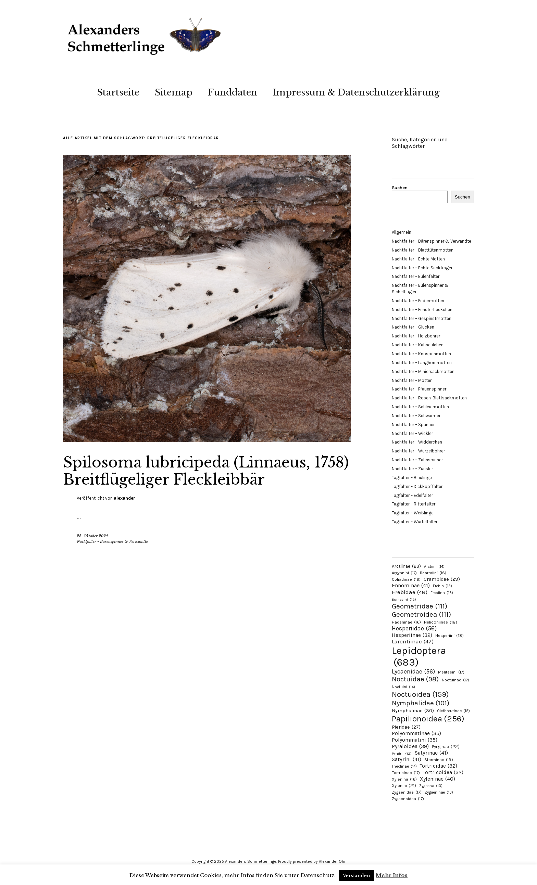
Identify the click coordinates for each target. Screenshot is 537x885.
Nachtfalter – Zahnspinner (417, 459)
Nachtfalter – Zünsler (412, 468)
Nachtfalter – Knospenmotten (421, 353)
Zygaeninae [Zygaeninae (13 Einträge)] (439, 792)
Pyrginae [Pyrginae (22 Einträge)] (446, 746)
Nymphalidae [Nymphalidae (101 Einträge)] (420, 703)
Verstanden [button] (356, 875)
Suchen (400, 187)
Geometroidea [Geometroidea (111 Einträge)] (421, 614)
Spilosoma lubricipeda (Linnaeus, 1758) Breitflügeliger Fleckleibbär (206, 470)
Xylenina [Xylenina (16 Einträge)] (404, 779)
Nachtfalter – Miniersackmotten (423, 371)
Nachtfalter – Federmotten (418, 300)
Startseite (118, 92)
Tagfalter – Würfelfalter (414, 521)
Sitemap (173, 92)
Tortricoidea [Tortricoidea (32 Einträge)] (443, 772)
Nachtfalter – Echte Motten (418, 258)
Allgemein (401, 232)
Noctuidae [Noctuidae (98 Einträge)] (415, 679)
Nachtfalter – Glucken (413, 327)
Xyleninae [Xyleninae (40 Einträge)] (437, 778)
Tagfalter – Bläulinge (412, 477)
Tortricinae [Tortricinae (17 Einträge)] (406, 772)
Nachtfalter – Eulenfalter (415, 276)
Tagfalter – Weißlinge (413, 512)
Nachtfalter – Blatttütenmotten (422, 250)
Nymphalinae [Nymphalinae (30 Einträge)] (413, 710)
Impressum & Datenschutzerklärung (356, 92)
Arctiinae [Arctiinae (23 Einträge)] (406, 566)
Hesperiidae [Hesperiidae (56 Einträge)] (414, 628)
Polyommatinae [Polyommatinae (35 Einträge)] (416, 733)
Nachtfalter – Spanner (413, 424)
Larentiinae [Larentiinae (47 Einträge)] (413, 641)
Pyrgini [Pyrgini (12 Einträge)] (402, 753)
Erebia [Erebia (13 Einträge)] (442, 586)
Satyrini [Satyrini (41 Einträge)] (406, 759)
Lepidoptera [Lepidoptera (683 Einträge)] (419, 656)
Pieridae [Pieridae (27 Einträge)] (406, 727)
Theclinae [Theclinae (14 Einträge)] (404, 766)
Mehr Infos (392, 875)
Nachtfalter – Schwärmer (416, 415)
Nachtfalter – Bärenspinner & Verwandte (431, 241)
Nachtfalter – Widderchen (417, 442)
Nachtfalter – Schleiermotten (420, 406)
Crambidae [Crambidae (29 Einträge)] (442, 579)
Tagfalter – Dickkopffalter (417, 486)
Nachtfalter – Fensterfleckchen (422, 309)
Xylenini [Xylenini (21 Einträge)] (404, 785)
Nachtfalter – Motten (412, 380)
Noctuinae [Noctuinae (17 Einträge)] (455, 680)
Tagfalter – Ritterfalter (413, 503)
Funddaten (232, 92)
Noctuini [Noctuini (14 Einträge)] (403, 687)
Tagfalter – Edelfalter (412, 495)
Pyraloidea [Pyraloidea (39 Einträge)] (410, 746)
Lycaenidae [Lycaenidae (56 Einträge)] (413, 671)
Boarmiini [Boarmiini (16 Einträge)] (433, 572)
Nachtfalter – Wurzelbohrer (418, 450)
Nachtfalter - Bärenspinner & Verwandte (112, 541)
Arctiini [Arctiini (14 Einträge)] (434, 566)
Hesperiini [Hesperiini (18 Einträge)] (449, 635)
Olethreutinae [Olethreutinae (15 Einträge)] (453, 710)
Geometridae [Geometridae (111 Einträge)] (419, 606)
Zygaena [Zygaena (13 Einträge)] (430, 786)
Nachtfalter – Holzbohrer (416, 335)
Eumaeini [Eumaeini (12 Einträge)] (404, 599)
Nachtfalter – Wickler (412, 433)
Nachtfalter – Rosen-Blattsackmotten (429, 397)
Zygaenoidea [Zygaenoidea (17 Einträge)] (408, 798)
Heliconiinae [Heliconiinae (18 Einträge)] (440, 622)
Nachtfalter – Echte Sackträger (422, 267)
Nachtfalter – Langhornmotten (422, 362)
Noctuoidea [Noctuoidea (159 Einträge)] (420, 694)
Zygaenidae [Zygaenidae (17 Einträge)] (407, 792)
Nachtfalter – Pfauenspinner (419, 389)
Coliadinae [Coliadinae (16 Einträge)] (406, 579)
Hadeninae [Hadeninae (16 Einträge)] (406, 622)
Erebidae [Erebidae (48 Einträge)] (409, 592)
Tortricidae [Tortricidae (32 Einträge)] (438, 766)
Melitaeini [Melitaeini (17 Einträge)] (451, 672)
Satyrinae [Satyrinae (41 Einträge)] (431, 752)
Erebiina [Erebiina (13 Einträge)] (441, 593)
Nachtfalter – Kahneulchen (418, 344)
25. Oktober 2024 (92, 536)
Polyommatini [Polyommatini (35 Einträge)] (414, 740)
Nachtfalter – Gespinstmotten (421, 318)
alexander (124, 498)
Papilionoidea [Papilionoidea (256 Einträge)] (428, 718)
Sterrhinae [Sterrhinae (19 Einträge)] (438, 759)
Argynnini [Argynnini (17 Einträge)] (404, 572)
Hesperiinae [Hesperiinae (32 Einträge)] (412, 635)
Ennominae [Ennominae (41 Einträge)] (411, 585)
